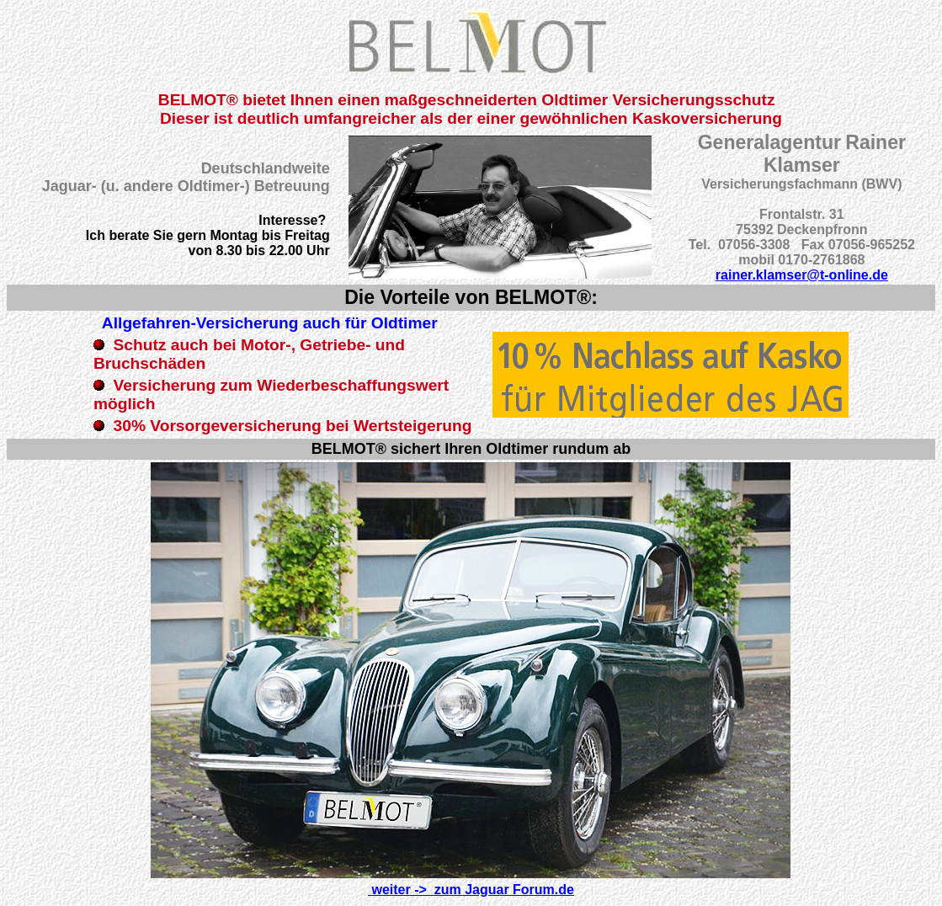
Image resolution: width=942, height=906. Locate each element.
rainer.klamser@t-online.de (802, 275)
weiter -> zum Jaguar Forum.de (471, 889)
